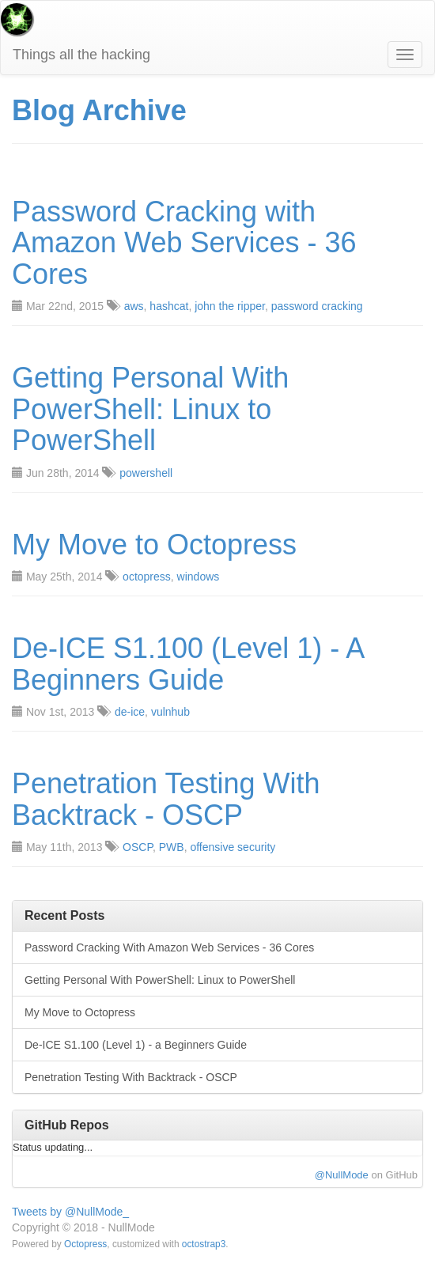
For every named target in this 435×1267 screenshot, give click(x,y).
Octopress (85, 1244)
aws (134, 306)
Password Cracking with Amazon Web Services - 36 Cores (184, 243)
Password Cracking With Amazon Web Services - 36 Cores (169, 947)
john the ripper (230, 306)
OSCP (138, 847)
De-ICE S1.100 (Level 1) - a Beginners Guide (136, 1044)
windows (198, 576)
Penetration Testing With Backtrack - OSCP (166, 799)
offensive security (232, 847)
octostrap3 (204, 1244)
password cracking (317, 306)
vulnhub (170, 711)
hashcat (168, 306)
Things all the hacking (81, 54)
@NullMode (342, 1175)
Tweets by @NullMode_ (70, 1211)
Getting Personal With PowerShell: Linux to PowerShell (150, 409)
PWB (171, 847)
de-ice (130, 711)
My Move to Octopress (154, 545)
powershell (145, 473)
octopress (147, 576)
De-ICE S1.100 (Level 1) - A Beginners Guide (187, 664)
